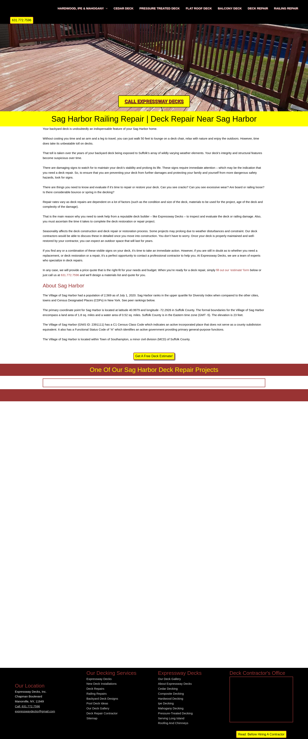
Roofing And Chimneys (173, 723)
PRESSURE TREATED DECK (159, 8)
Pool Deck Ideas (97, 703)
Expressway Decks (99, 679)
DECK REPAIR (258, 8)
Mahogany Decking (170, 708)
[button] (21, 20)
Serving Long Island (171, 718)
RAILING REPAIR (286, 8)
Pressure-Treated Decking (175, 713)
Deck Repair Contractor (102, 713)
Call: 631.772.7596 (27, 706)
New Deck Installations (101, 683)
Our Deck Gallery (97, 708)
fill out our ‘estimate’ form (232, 270)
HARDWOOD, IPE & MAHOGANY (81, 8)
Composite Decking (171, 693)
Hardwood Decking (170, 698)
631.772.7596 (70, 275)
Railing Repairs (96, 693)
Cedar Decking (168, 688)
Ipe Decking (166, 703)
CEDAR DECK (123, 8)
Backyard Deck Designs (102, 698)
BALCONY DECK (230, 8)
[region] (154, 56)
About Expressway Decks (175, 683)
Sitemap (91, 718)
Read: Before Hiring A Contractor (261, 734)
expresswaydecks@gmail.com (35, 711)
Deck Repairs (95, 688)
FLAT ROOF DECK (199, 8)
